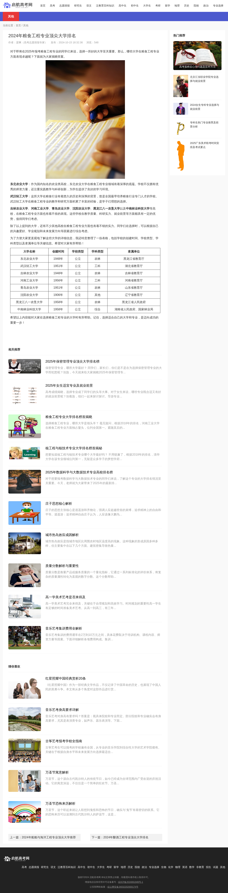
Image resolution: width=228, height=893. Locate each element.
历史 (186, 5)
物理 (177, 867)
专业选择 (218, 5)
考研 (158, 5)
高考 (52, 5)
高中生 (122, 5)
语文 (89, 5)
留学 (167, 5)
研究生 (78, 5)
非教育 (200, 867)
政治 (206, 5)
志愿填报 (64, 5)
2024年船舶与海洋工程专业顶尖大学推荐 (49, 837)
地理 (177, 5)
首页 (42, 5)
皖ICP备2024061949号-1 (130, 882)
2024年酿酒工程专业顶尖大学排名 (126, 837)
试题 (215, 867)
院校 (196, 5)
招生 (208, 867)
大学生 (147, 5)
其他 (25, 25)
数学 (191, 867)
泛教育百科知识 (105, 5)
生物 (163, 867)
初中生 (135, 5)
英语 (184, 867)
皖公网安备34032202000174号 (123, 887)
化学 (170, 867)
